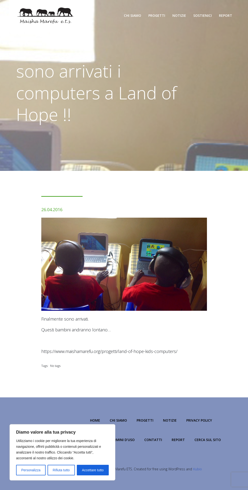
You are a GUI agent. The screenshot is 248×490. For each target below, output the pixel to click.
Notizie (179, 15)
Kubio (197, 469)
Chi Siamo (132, 15)
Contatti (153, 439)
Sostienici (202, 15)
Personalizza (30, 470)
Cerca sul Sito (207, 439)
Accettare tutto (92, 470)
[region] (62, 452)
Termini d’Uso (122, 439)
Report (225, 15)
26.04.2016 (51, 209)
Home (95, 420)
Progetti (156, 15)
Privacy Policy (199, 420)
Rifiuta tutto (61, 470)
